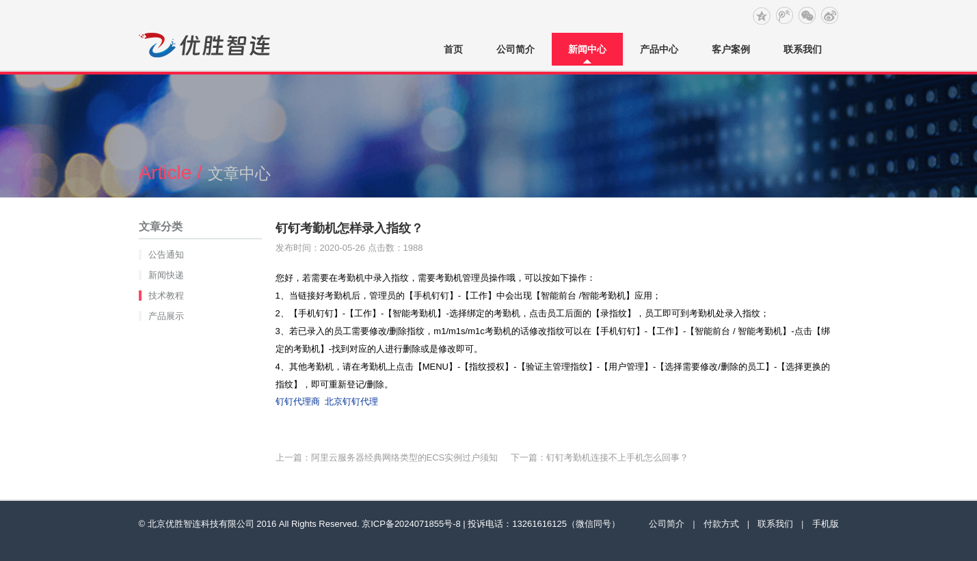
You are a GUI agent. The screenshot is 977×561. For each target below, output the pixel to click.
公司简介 (515, 49)
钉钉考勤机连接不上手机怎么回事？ (617, 457)
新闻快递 (166, 275)
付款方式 (721, 524)
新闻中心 (587, 49)
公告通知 (166, 254)
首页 (453, 49)
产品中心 (659, 49)
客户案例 (731, 49)
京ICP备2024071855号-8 (411, 524)
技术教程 (166, 295)
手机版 (825, 524)
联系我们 (803, 49)
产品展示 (166, 316)
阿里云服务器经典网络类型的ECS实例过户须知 (404, 457)
